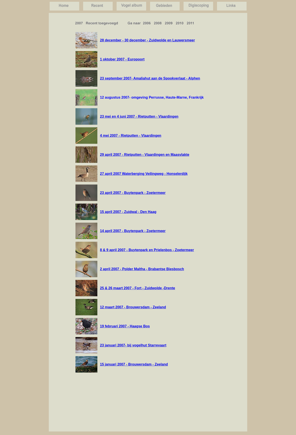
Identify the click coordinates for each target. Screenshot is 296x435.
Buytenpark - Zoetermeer (144, 193)
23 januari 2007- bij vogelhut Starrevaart (133, 345)
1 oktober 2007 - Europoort (122, 59)
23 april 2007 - (112, 193)
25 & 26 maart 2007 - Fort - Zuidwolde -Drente (137, 288)
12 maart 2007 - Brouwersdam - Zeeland (133, 307)
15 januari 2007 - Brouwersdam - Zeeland (134, 364)
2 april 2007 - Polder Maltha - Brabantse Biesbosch (142, 269)
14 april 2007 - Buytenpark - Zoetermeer (133, 231)
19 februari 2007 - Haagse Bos (125, 326)
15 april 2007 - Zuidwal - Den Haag (128, 212)
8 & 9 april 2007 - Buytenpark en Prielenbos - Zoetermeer (147, 250)
